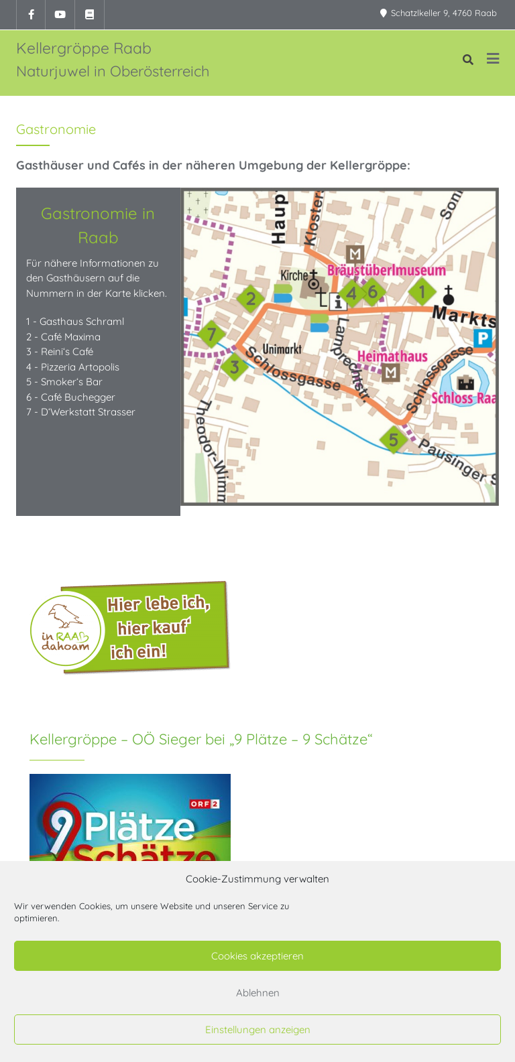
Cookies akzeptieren (257, 955)
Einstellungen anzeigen (257, 1029)
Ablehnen (258, 992)
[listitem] (422, 291)
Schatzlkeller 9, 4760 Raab (438, 12)
